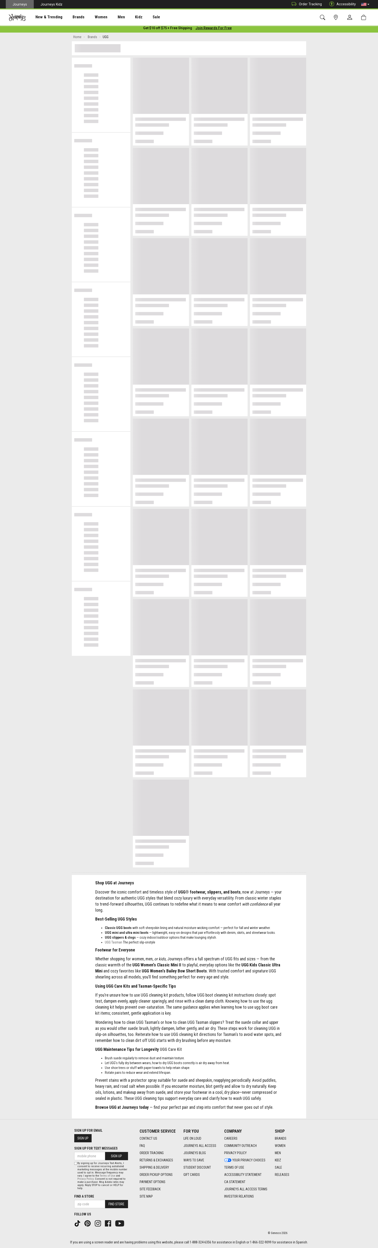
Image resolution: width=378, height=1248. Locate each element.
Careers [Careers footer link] (230, 1139)
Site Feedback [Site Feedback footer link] (150, 1189)
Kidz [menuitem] (124, 17)
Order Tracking (305, 4)
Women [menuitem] (91, 17)
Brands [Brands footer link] (280, 1139)
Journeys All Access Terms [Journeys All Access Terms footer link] (245, 1189)
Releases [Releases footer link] (282, 1175)
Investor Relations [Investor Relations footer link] (239, 1197)
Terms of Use (107, 1175)
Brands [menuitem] (71, 17)
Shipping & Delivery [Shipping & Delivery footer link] (154, 1168)
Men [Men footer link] (278, 1153)
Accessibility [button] (341, 4)
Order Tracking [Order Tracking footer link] (152, 1153)
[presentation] (44, 17)
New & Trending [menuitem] (44, 17)
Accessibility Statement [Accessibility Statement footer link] (243, 1175)
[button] (365, 4)
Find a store (84, 1196)
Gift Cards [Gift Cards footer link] (191, 1175)
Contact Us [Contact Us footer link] (148, 1139)
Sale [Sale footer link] (278, 1168)
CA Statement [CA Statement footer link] (234, 1182)
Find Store (116, 1204)
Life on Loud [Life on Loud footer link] (192, 1139)
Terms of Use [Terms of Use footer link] (234, 1168)
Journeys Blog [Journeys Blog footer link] (194, 1153)
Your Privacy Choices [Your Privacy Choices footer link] (244, 1160)
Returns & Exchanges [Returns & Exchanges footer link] (156, 1160)
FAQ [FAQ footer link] (142, 1146)
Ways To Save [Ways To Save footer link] (193, 1160)
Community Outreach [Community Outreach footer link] (240, 1146)
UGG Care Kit (171, 1050)
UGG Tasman (113, 943)
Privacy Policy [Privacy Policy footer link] (235, 1153)
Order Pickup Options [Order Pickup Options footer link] (156, 1175)
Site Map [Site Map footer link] (146, 1197)
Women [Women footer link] (280, 1146)
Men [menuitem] (108, 17)
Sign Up (82, 1138)
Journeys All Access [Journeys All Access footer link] (199, 1146)
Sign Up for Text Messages (96, 1149)
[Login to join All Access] (167, 29)
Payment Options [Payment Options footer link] (152, 1182)
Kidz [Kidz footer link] (278, 1160)
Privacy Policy (85, 1178)
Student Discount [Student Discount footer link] (197, 1168)
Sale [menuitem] (139, 17)
